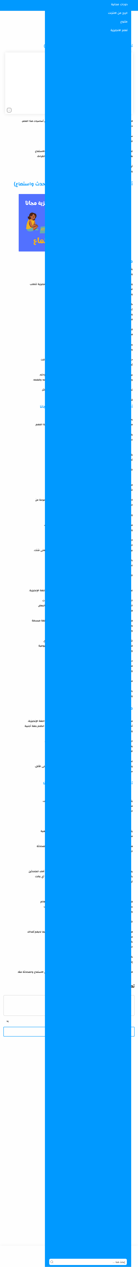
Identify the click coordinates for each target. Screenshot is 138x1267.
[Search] (88, 1262)
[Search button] (52, 1262)
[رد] (7, 1021)
